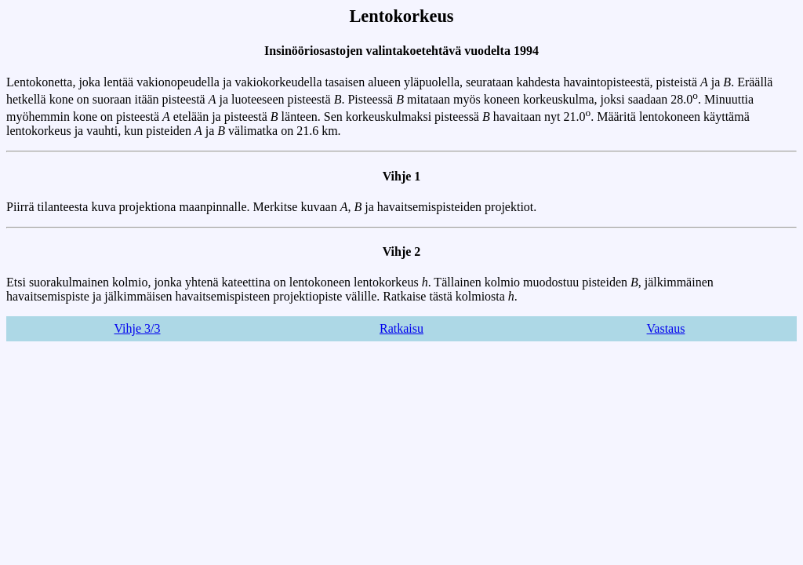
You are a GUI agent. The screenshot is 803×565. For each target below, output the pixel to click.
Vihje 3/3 (137, 328)
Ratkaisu (401, 328)
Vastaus (666, 328)
